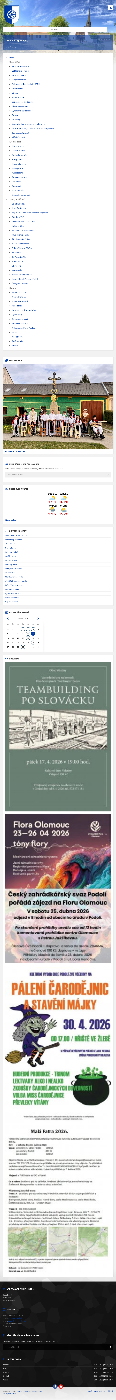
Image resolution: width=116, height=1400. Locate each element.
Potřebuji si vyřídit (12, 589)
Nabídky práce (10, 556)
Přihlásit (110, 1391)
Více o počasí (10, 520)
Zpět (15, 47)
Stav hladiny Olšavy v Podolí (16, 535)
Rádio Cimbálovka (12, 597)
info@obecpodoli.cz (16, 1318)
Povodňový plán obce (13, 539)
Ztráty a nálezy (11, 560)
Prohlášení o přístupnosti (31, 1391)
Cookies (19, 1391)
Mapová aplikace (11, 602)
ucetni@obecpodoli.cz (17, 1321)
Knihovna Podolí (11, 552)
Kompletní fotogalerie (15, 451)
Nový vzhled (12, 1394)
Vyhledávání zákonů (13, 593)
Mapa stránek (99, 1391)
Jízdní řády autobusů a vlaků (16, 581)
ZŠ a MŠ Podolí (10, 544)
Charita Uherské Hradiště (14, 577)
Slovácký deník (11, 564)
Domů (9, 47)
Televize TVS (10, 573)
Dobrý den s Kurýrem (13, 568)
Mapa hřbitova (10, 548)
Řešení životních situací (14, 585)
